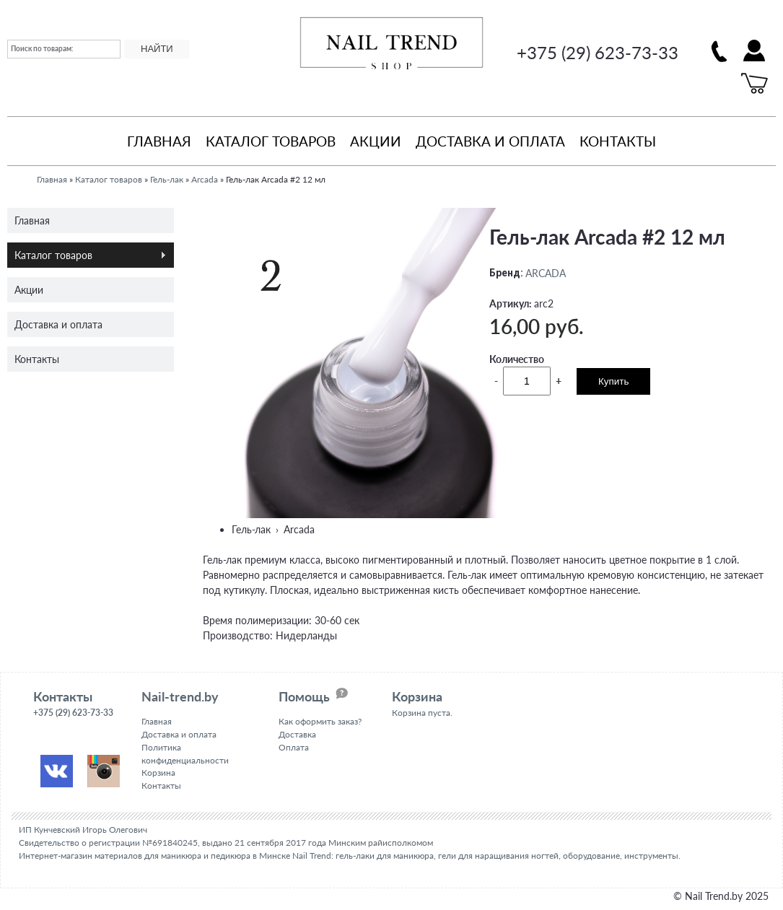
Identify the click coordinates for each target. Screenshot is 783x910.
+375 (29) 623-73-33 (597, 52)
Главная (159, 140)
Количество (516, 358)
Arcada (204, 179)
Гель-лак (166, 179)
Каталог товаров (271, 140)
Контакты (617, 140)
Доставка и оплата (490, 140)
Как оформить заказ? (320, 720)
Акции (375, 140)
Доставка (297, 733)
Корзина (158, 772)
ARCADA (545, 272)
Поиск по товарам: (42, 48)
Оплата (294, 746)
